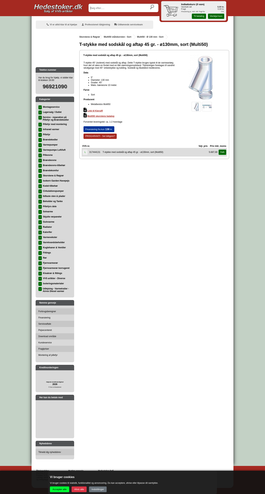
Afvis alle (79, 489)
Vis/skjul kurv (216, 16)
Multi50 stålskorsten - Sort (117, 37)
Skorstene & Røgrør (89, 37)
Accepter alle (59, 489)
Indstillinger (98, 489)
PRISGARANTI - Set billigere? (100, 136)
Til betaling (199, 16)
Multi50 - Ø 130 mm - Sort (150, 37)
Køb (222, 152)
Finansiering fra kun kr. (98, 129)
